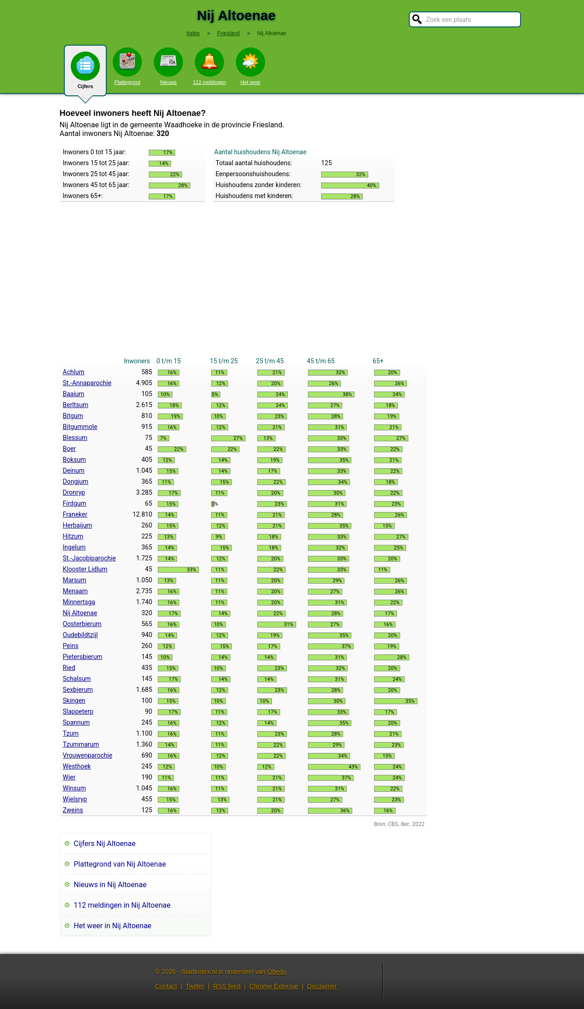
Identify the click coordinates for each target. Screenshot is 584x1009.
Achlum (74, 372)
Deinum (74, 470)
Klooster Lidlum (85, 569)
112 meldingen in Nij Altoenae (122, 905)
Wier (69, 777)
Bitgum (73, 415)
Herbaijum (77, 525)
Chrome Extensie (273, 986)
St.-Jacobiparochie (89, 558)
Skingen (74, 700)
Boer (69, 448)
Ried (69, 667)
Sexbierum (78, 689)
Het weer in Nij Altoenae (112, 925)
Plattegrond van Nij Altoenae (120, 864)
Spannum (76, 722)
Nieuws (168, 66)
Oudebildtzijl (80, 634)
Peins (71, 645)
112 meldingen (209, 66)
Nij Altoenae (80, 613)
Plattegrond (127, 66)
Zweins (73, 810)
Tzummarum (81, 744)
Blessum (75, 437)
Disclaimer (322, 986)
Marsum (75, 580)
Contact (166, 986)
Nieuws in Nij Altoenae (110, 884)
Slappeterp (78, 711)
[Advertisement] (243, 287)
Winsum (74, 788)
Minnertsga (79, 602)
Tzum (71, 733)
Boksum (74, 459)
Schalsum (77, 678)
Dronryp (74, 492)
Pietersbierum (83, 656)
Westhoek (77, 766)
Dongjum (76, 481)
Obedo (277, 971)
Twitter (195, 986)
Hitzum (73, 536)
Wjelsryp (75, 799)
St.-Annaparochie (87, 383)
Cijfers (85, 74)
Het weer (250, 66)
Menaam (75, 591)
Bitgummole (80, 426)
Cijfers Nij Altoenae (105, 843)
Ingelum (74, 547)
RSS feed (226, 986)
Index (192, 33)
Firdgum (75, 503)
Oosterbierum (82, 623)
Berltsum (76, 404)
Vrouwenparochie (88, 755)
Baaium (73, 393)
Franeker (75, 514)
